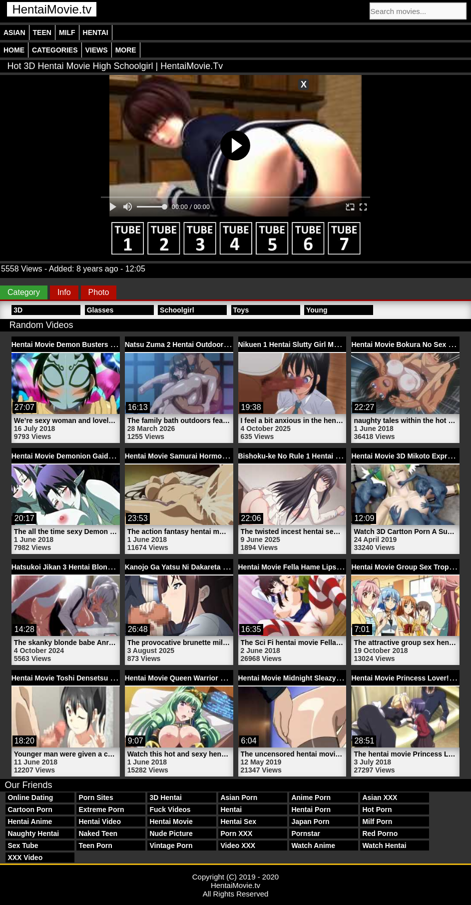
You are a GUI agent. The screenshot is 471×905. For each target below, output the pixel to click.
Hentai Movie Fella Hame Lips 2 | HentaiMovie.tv (318, 567)
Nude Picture (170, 834)
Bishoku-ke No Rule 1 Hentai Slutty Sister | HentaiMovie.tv (335, 456)
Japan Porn (310, 822)
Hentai (95, 32)
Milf (67, 32)
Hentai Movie (170, 822)
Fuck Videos (169, 810)
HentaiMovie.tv (51, 9)
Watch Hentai (384, 846)
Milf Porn (377, 822)
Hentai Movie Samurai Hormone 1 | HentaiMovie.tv (208, 456)
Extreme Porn (101, 810)
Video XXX (237, 846)
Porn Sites (95, 798)
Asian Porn (238, 798)
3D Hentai (165, 798)
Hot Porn (377, 810)
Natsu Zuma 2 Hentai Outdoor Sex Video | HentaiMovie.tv (219, 344)
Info (64, 292)
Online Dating (30, 798)
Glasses (100, 310)
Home (13, 50)
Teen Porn (95, 846)
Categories (55, 50)
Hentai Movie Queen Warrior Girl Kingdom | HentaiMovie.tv (222, 678)
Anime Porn (311, 798)
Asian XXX (379, 798)
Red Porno (380, 834)
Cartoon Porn (29, 810)
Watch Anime (313, 846)
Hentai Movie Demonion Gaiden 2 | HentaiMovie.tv (94, 456)
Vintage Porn (170, 846)
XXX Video (24, 858)
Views (96, 50)
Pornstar (305, 834)
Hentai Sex (238, 822)
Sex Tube (22, 846)
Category (23, 292)
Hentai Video (99, 822)
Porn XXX (236, 834)
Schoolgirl (177, 310)
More (125, 50)
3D (17, 310)
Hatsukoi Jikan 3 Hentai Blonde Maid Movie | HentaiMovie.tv (110, 567)
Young (317, 310)
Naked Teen (97, 834)
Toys (241, 310)
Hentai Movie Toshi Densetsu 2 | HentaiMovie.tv (90, 678)
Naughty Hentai (33, 834)
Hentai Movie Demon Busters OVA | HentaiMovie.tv (95, 344)
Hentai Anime (29, 822)
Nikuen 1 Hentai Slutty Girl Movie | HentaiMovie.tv (320, 344)
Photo (98, 292)
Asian (14, 32)
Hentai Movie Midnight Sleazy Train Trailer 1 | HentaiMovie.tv (338, 678)
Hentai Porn (311, 810)
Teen (42, 32)
